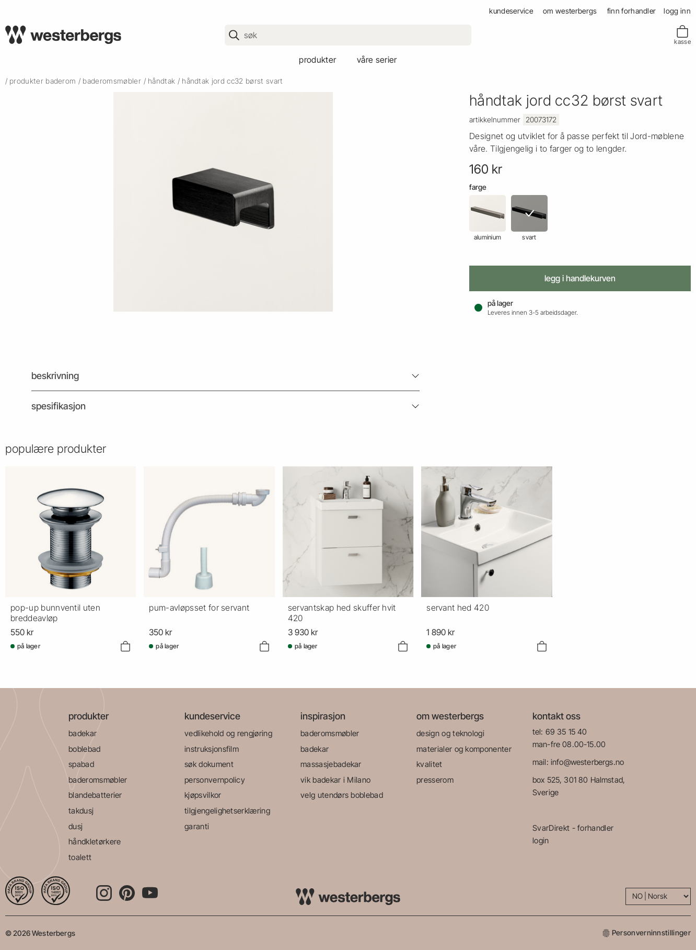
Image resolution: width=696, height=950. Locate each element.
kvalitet (429, 764)
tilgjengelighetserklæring (227, 811)
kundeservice (511, 10)
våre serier (377, 59)
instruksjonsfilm (211, 749)
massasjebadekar (331, 764)
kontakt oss (556, 716)
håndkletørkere (94, 841)
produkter (317, 59)
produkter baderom (42, 80)
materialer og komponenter (464, 749)
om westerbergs (570, 10)
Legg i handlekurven (580, 278)
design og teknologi (450, 733)
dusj (75, 826)
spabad (81, 764)
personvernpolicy (214, 780)
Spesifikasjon (58, 405)
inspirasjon (322, 716)
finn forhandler (631, 10)
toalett (79, 857)
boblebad (84, 749)
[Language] (658, 896)
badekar (82, 733)
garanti (196, 826)
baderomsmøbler (112, 80)
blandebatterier (95, 795)
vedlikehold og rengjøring (228, 733)
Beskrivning (55, 375)
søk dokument (209, 764)
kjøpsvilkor (203, 795)
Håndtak (161, 80)
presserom (435, 780)
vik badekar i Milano (335, 780)
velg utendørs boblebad (341, 795)
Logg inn (677, 10)
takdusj (81, 811)
